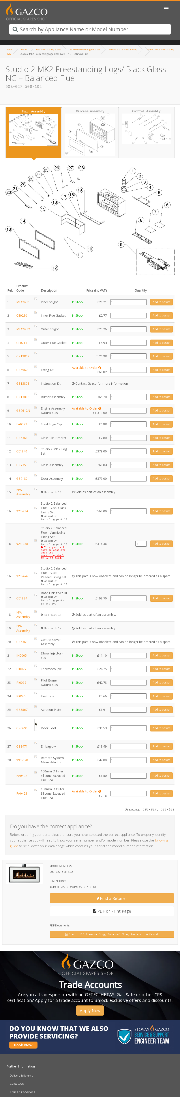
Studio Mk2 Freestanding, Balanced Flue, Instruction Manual (112, 934)
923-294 (22, 511)
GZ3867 (22, 709)
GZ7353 (22, 465)
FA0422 (21, 776)
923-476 (22, 576)
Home (9, 49)
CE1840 (21, 451)
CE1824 (21, 598)
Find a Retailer (112, 898)
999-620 (22, 760)
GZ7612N (23, 410)
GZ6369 (22, 642)
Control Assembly (146, 127)
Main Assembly (33, 128)
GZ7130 (22, 478)
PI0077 (21, 669)
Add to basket (161, 302)
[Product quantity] (128, 302)
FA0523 (21, 424)
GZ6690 (22, 728)
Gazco (24, 49)
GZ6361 (22, 438)
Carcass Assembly (89, 133)
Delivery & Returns (21, 1075)
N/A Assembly (23, 492)
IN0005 (21, 655)
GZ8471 (22, 746)
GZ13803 (22, 397)
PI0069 (21, 682)
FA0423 (21, 793)
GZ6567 (22, 370)
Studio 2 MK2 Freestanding (123, 49)
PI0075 (21, 696)
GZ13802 (22, 356)
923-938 (22, 544)
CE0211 (21, 343)
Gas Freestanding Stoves (48, 49)
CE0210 (21, 315)
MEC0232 (23, 329)
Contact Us (17, 1084)
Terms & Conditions (22, 1092)
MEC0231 (23, 302)
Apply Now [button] (90, 1010)
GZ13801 (22, 383)
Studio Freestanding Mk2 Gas (85, 49)
